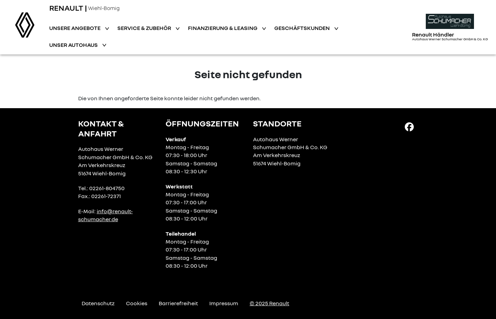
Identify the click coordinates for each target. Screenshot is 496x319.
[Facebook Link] (409, 126)
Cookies (136, 303)
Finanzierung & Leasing (223, 27)
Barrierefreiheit (178, 303)
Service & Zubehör (144, 27)
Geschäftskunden (302, 27)
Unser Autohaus (74, 44)
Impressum (223, 303)
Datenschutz (98, 303)
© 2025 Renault (269, 303)
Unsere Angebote (75, 27)
